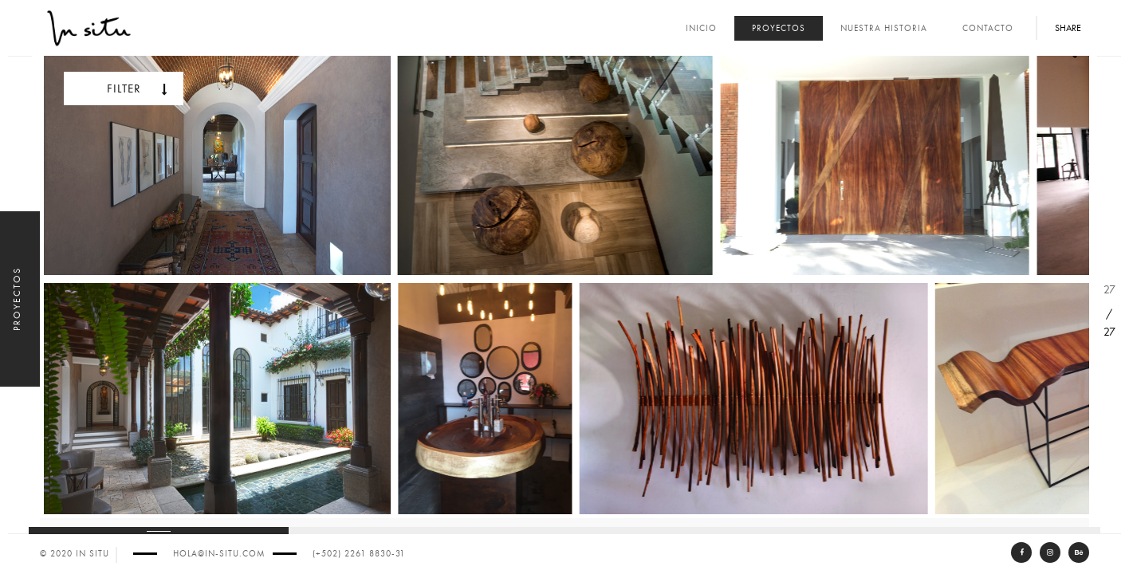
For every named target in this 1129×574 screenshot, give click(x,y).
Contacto (987, 28)
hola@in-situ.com (219, 553)
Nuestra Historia (883, 28)
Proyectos (778, 28)
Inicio (701, 28)
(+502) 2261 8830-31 (359, 553)
